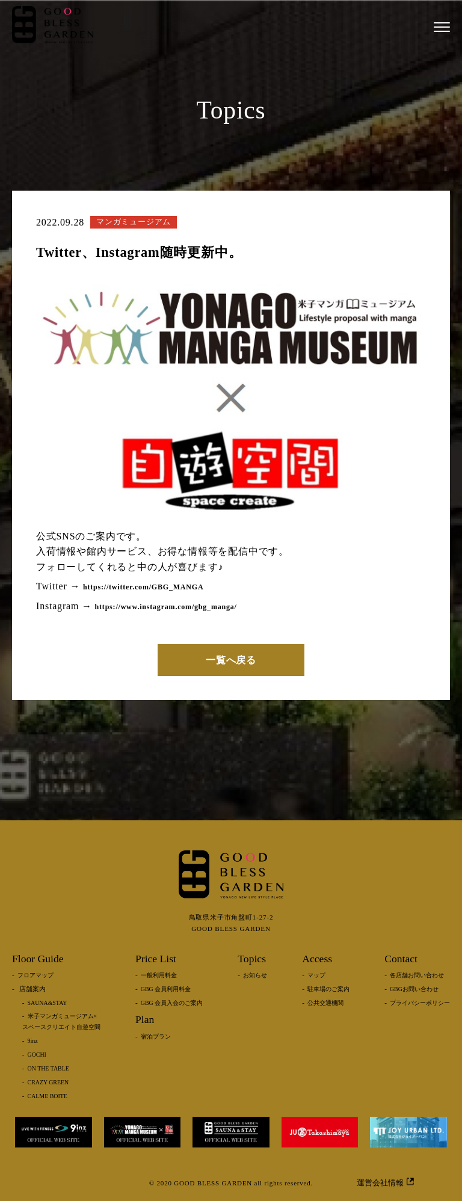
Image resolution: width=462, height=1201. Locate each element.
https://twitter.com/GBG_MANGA (143, 587)
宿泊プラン (156, 1036)
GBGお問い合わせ (414, 989)
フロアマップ (35, 975)
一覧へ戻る (231, 660)
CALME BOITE (47, 1096)
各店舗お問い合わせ (417, 975)
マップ (316, 975)
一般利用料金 (159, 975)
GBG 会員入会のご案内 (172, 1003)
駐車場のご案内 (328, 989)
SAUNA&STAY (47, 1003)
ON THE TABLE (48, 1068)
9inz (33, 1040)
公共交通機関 (325, 1003)
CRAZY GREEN (48, 1082)
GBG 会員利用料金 (166, 989)
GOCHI (37, 1054)
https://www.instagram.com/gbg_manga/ (166, 607)
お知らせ (255, 975)
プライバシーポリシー (420, 1003)
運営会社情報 (385, 1182)
